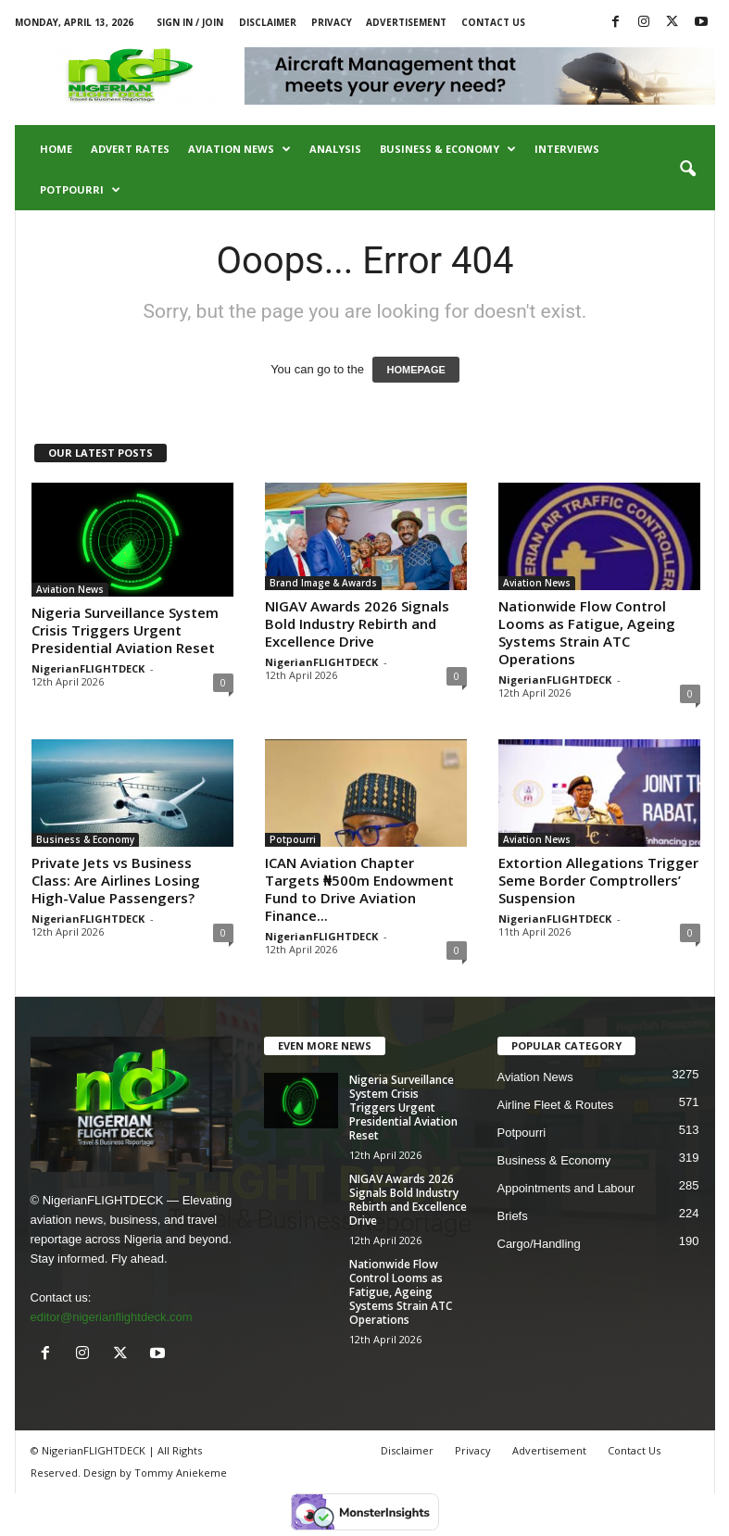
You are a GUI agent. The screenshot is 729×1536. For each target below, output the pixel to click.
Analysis (335, 149)
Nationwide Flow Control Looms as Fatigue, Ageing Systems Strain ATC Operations (586, 632)
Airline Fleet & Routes (555, 1105)
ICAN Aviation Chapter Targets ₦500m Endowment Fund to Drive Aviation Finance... (359, 889)
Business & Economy (448, 149)
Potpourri (80, 190)
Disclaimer (267, 22)
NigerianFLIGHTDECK (88, 668)
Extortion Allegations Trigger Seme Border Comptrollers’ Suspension (598, 880)
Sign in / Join (190, 22)
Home (56, 149)
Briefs (512, 1216)
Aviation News (239, 149)
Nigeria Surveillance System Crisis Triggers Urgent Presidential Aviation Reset (125, 630)
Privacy (331, 22)
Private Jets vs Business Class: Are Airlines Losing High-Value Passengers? (115, 880)
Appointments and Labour (566, 1188)
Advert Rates (130, 149)
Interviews (566, 149)
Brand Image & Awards (323, 582)
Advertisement (406, 22)
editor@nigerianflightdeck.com (112, 1317)
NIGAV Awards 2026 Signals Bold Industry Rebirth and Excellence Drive (357, 623)
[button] (687, 169)
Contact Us (493, 22)
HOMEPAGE (415, 369)
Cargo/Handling (539, 1244)
